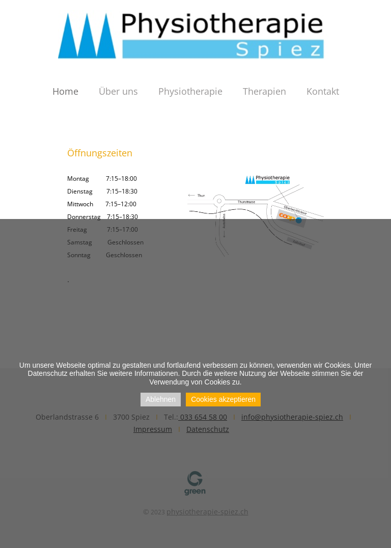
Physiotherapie (190, 91)
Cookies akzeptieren (223, 399)
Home (65, 91)
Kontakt (322, 91)
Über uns (118, 91)
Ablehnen (161, 399)
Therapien (264, 91)
